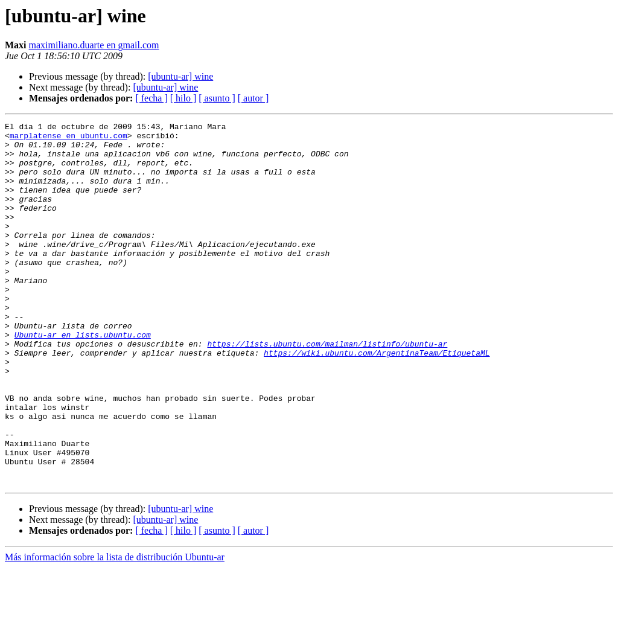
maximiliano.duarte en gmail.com (94, 45)
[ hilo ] (183, 98)
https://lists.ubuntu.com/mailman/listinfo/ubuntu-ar (327, 388)
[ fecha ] (151, 98)
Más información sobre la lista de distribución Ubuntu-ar (115, 629)
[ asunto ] (217, 98)
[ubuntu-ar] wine (180, 76)
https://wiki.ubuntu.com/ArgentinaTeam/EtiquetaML (376, 399)
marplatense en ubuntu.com (68, 138)
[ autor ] (253, 98)
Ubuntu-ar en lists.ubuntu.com (82, 378)
